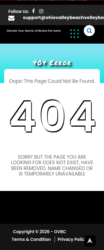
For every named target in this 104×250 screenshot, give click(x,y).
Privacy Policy (72, 239)
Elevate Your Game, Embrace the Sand (33, 30)
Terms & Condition (32, 239)
